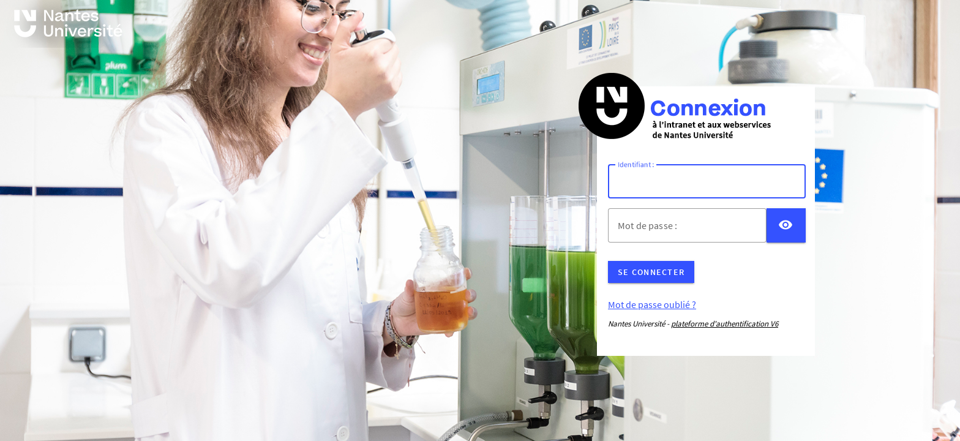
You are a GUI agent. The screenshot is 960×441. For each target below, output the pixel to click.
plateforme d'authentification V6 (724, 323)
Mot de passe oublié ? (652, 304)
